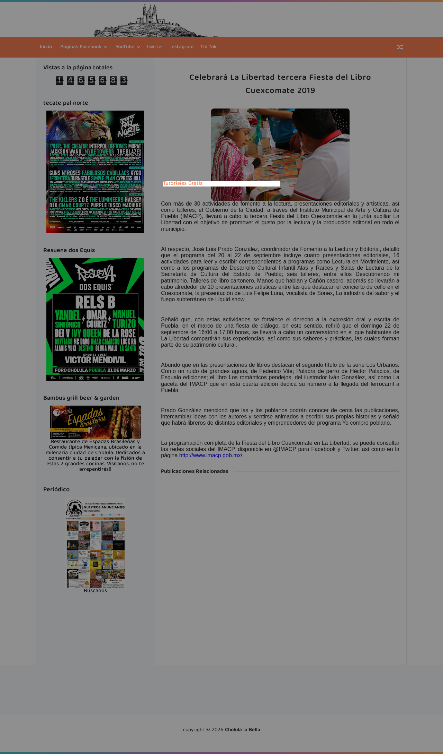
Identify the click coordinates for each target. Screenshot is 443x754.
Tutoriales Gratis (182, 184)
